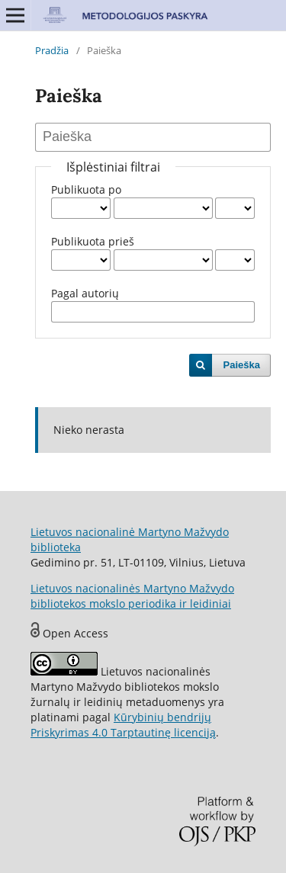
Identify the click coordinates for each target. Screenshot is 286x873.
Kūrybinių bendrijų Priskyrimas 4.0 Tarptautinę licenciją (123, 725)
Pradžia (52, 50)
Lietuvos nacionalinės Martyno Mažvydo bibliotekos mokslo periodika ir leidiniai (132, 596)
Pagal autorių (85, 293)
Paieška (242, 365)
